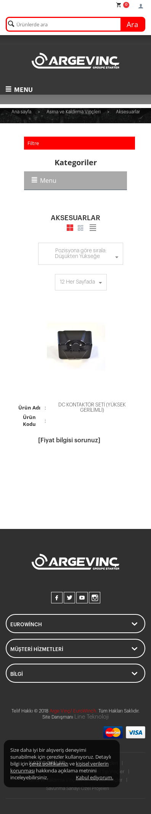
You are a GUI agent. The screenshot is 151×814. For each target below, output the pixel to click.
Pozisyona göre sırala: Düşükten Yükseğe (87, 254)
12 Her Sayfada (81, 283)
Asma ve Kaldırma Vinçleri (74, 112)
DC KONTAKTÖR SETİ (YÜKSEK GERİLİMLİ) (92, 407)
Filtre (33, 143)
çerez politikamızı (48, 763)
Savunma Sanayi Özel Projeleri (77, 788)
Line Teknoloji (91, 717)
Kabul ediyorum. (94, 777)
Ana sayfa (21, 112)
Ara (132, 24)
